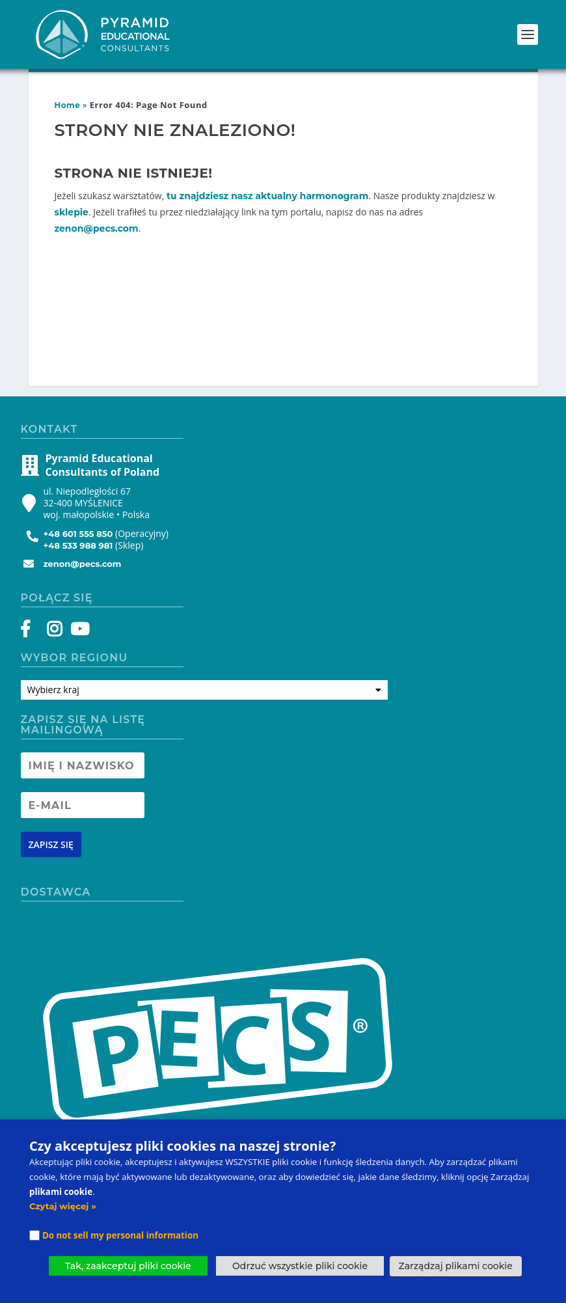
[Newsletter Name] (82, 765)
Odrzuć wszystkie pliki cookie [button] (300, 1266)
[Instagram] (54, 632)
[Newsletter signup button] (51, 844)
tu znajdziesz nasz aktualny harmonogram (268, 196)
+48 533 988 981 (78, 545)
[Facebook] (31, 632)
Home (68, 105)
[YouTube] (77, 632)
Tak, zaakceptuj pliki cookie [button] (128, 1266)
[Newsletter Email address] (82, 805)
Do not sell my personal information (120, 1235)
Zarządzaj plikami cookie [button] (456, 1266)
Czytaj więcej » (62, 1206)
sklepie (71, 212)
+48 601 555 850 (78, 533)
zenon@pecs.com (97, 228)
